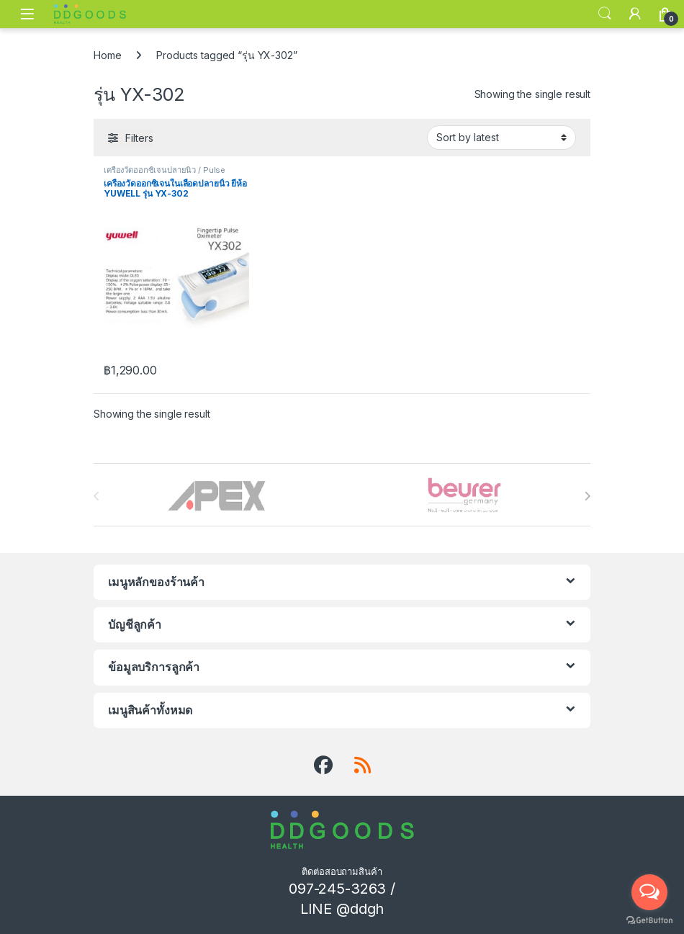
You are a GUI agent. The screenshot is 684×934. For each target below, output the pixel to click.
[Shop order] (501, 137)
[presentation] (587, 496)
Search (605, 14)
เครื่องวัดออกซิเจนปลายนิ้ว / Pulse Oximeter (164, 174)
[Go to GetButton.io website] (649, 919)
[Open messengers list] (649, 892)
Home (107, 55)
